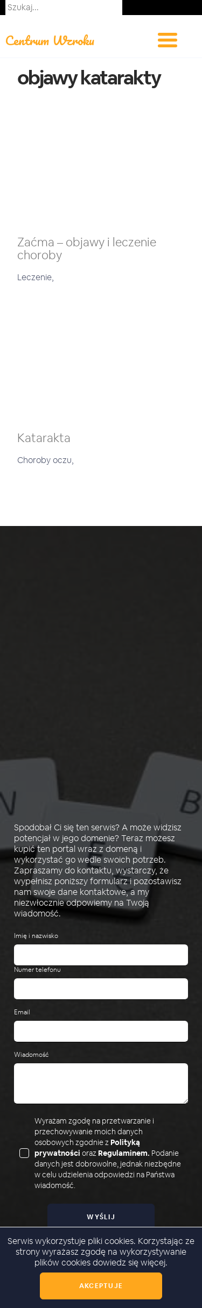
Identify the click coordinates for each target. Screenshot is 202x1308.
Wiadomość (31, 1055)
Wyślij (101, 1217)
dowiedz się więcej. (130, 1262)
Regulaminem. (124, 1153)
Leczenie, (35, 277)
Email (22, 1012)
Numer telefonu (37, 970)
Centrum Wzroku (49, 40)
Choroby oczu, (45, 460)
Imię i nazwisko (36, 936)
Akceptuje (101, 1286)
